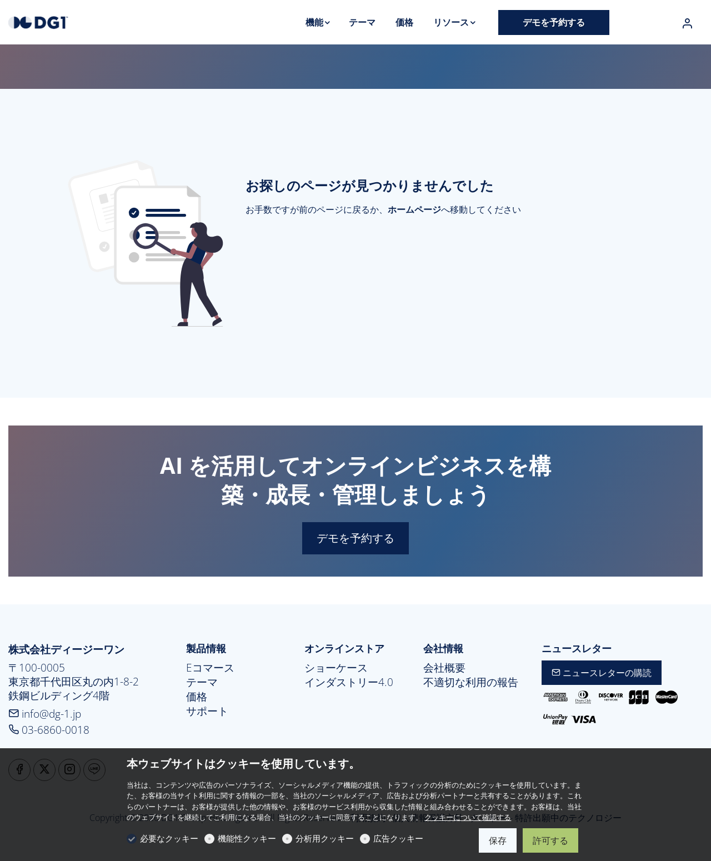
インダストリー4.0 (348, 682)
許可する (550, 840)
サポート (207, 711)
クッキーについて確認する (467, 817)
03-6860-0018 (48, 729)
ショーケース (336, 667)
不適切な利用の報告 (470, 682)
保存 (498, 840)
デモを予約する (355, 537)
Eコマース (210, 667)
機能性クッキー (247, 838)
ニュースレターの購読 (602, 673)
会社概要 (444, 667)
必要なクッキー (169, 838)
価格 (196, 696)
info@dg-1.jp (44, 713)
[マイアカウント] (687, 23)
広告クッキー (398, 838)
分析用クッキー (325, 838)
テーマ (202, 682)
